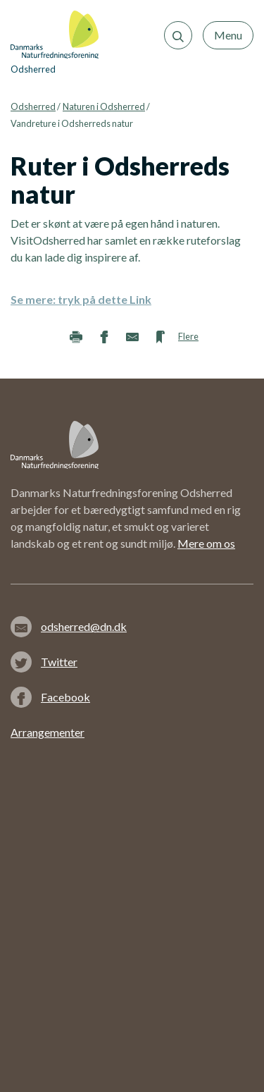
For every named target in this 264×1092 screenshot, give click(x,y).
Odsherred (33, 106)
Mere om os (206, 543)
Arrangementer (47, 732)
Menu (228, 35)
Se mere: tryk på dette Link (81, 299)
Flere (188, 336)
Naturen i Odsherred (104, 106)
